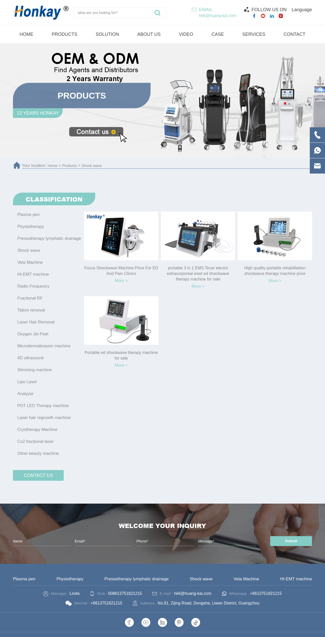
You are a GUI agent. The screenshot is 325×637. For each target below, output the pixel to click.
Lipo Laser (26, 374)
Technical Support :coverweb (236, 629)
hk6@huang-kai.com (217, 15)
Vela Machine (29, 260)
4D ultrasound (30, 351)
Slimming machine (34, 363)
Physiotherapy (30, 226)
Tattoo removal (30, 306)
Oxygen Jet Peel (32, 329)
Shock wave (94, 165)
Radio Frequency (32, 283)
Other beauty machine (37, 443)
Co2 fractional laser (34, 431)
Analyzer (25, 386)
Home (52, 165)
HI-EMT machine (32, 271)
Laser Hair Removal (35, 317)
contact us (38, 464)
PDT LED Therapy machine (42, 397)
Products (71, 165)
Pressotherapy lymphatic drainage (48, 237)
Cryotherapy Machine (36, 420)
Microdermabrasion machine (43, 340)
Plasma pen (28, 214)
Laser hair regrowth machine (43, 409)
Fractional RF (29, 294)
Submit (288, 531)
